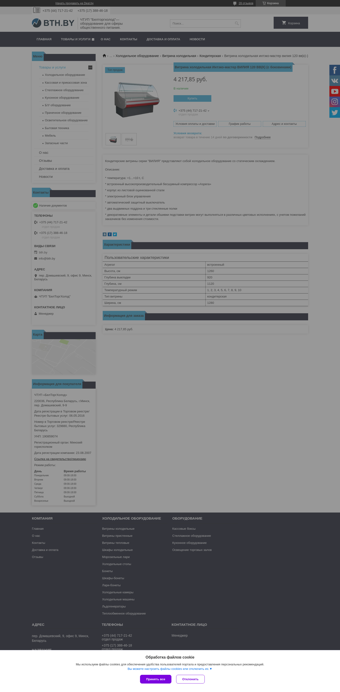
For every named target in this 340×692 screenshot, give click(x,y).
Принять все (155, 679)
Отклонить (190, 679)
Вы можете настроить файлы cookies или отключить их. (168, 669)
